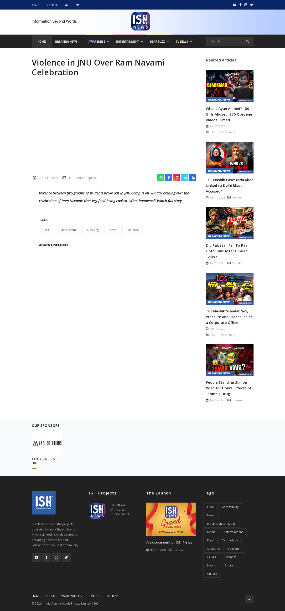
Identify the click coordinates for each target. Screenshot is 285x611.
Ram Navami (68, 230)
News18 (237, 197)
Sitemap (112, 596)
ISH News (117, 505)
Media (211, 532)
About (35, 5)
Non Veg (93, 230)
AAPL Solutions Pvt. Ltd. (44, 461)
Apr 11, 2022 (48, 177)
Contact (52, 5)
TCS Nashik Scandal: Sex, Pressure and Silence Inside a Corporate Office (229, 317)
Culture (212, 574)
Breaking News (68, 41)
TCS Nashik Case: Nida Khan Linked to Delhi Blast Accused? (230, 185)
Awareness (98, 41)
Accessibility (230, 507)
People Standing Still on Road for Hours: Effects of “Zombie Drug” (229, 388)
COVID (211, 557)
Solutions (213, 549)
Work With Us (71, 596)
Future (228, 565)
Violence (133, 230)
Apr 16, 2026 (217, 329)
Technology (230, 540)
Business (230, 557)
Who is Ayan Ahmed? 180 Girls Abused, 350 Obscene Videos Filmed (229, 114)
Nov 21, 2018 (158, 550)
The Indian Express (83, 177)
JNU (46, 230)
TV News (184, 41)
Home (42, 41)
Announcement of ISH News (169, 542)
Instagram (238, 400)
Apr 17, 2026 (217, 126)
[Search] (230, 41)
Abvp (113, 230)
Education (234, 549)
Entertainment (129, 41)
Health (211, 565)
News (211, 515)
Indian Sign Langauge (221, 524)
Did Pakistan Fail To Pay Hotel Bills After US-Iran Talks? (227, 251)
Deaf (210, 507)
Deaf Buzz (159, 41)
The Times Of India (222, 132)
